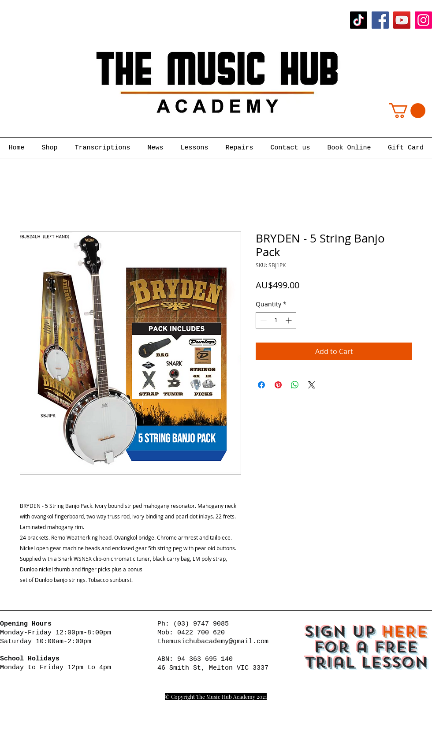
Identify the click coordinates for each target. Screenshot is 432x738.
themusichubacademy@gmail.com (212, 641)
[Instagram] (423, 20)
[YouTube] (401, 20)
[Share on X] (311, 385)
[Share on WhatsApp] (295, 385)
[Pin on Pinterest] (278, 385)
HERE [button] (404, 631)
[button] (407, 110)
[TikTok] (358, 20)
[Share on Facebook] (261, 385)
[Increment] (289, 320)
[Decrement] (262, 320)
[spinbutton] (276, 320)
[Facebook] (380, 20)
